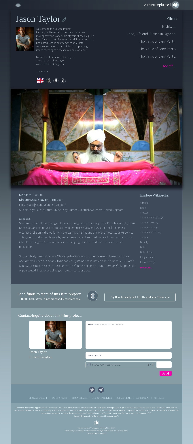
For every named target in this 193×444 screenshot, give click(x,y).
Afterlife (144, 203)
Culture (144, 237)
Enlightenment (148, 257)
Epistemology (147, 262)
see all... (169, 66)
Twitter (92, 390)
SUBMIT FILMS (124, 397)
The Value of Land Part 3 (157, 49)
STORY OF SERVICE (102, 397)
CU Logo (96, 423)
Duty (142, 247)
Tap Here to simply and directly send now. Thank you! (140, 297)
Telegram (101, 390)
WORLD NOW (142, 397)
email (55, 80)
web (48, 80)
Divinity (144, 242)
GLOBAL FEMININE (38, 397)
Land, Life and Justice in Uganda (151, 34)
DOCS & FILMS (59, 397)
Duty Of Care (146, 252)
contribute (63, 80)
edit (64, 19)
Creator (144, 213)
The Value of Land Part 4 (157, 41)
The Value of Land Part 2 (157, 56)
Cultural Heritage (149, 227)
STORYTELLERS (80, 397)
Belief (143, 208)
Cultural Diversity (149, 222)
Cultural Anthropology (151, 218)
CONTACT (159, 397)
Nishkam (169, 26)
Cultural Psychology (150, 232)
